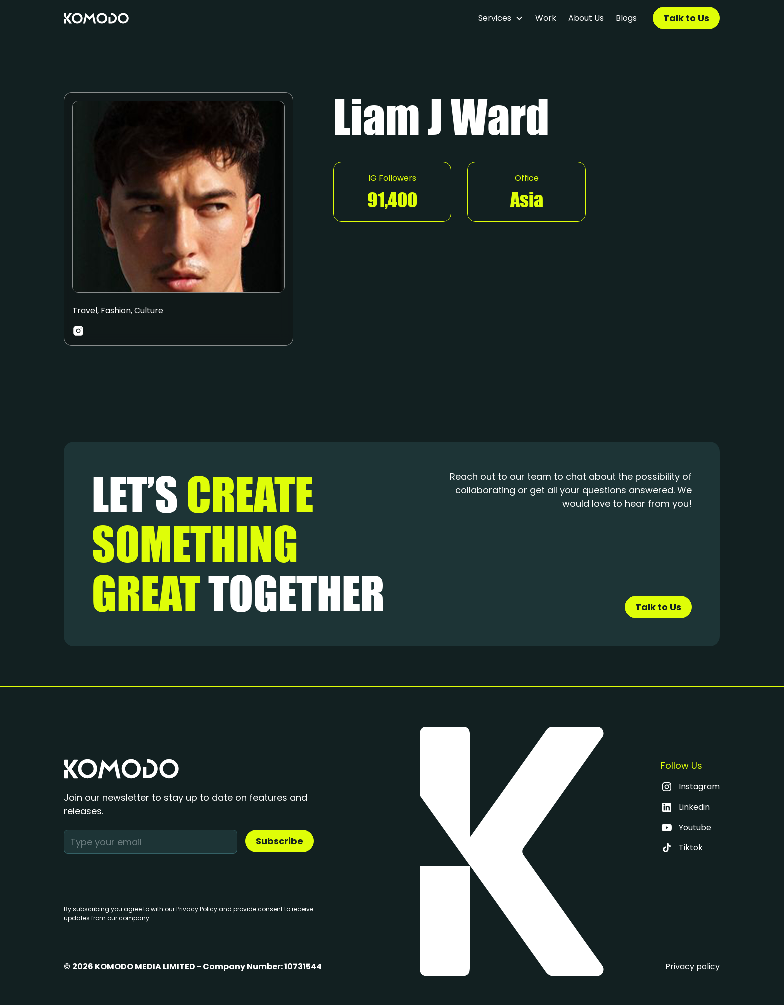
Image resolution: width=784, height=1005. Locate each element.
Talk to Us (687, 18)
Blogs (626, 18)
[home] (96, 18)
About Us (586, 18)
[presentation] (140, 877)
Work (546, 18)
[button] (501, 18)
